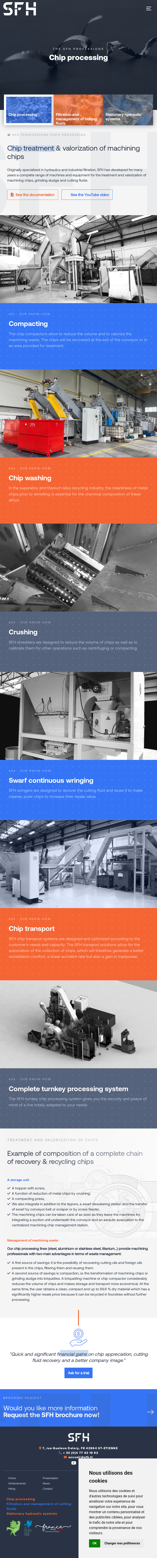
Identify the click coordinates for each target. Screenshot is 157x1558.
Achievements (17, 1483)
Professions (36, 135)
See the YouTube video (87, 194)
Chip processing (69, 135)
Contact (48, 1488)
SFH (13, 135)
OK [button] (95, 1543)
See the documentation (33, 194)
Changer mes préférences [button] (122, 1543)
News (46, 1483)
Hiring (11, 1488)
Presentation (50, 1478)
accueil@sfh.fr (80, 1457)
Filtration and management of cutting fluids (39, 1506)
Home (12, 1478)
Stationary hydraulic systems (32, 1513)
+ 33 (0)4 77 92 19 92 (80, 1452)
